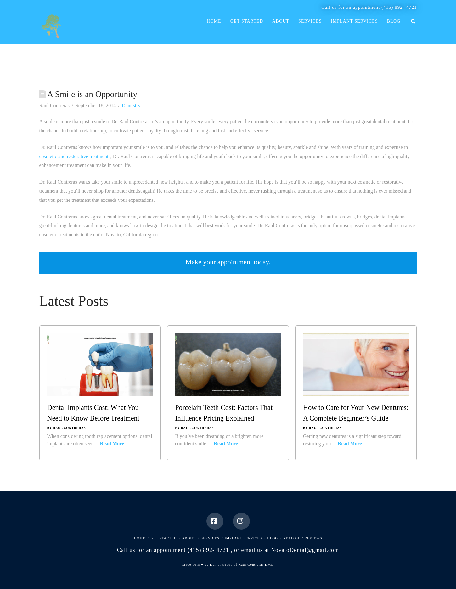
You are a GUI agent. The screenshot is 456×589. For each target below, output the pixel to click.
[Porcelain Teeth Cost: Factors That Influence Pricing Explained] (228, 367)
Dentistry (131, 105)
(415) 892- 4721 (399, 7)
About (188, 538)
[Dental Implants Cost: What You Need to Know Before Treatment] (100, 367)
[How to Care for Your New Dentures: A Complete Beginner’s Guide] (356, 367)
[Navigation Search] (411, 28)
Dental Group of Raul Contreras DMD (242, 564)
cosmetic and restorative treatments (74, 156)
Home (139, 538)
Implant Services (243, 538)
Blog (272, 538)
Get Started (164, 538)
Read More (112, 443)
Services (210, 538)
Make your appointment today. (228, 262)
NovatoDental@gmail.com (305, 550)
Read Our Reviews (302, 538)
